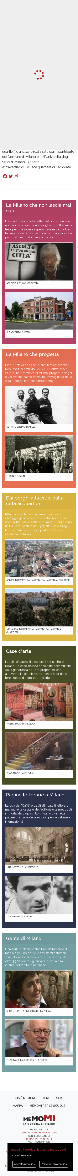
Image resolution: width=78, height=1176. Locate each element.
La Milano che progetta (32, 354)
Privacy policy (33, 1171)
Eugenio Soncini (15, 476)
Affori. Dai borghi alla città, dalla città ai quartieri (38, 580)
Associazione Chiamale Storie (39, 1132)
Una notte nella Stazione (22, 867)
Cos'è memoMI (25, 1098)
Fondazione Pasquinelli (39, 1139)
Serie (60, 1098)
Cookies (49, 1171)
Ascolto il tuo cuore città (22, 283)
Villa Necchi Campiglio (19, 772)
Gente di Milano (23, 938)
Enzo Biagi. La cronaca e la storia (26, 1060)
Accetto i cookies (24, 1164)
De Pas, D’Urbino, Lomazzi (21, 427)
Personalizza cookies (54, 1164)
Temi (46, 1098)
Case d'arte (18, 651)
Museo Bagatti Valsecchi (21, 723)
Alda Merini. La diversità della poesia (28, 1011)
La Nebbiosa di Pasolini (19, 916)
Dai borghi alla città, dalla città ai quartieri (35, 500)
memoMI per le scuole (48, 1105)
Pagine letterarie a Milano (35, 794)
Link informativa (21, 1155)
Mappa (18, 1105)
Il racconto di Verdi (18, 332)
